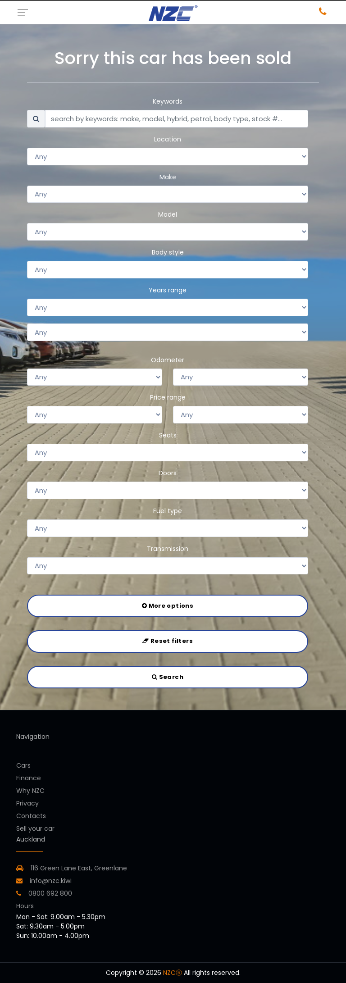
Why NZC (30, 790)
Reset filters (167, 641)
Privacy (27, 803)
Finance (28, 778)
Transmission (167, 548)
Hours (25, 905)
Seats (168, 435)
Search (167, 677)
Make (167, 177)
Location (167, 139)
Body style (168, 252)
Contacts (31, 815)
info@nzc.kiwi (44, 880)
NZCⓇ (172, 972)
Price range (168, 397)
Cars (23, 765)
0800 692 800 (44, 893)
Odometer (167, 359)
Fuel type (167, 510)
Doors (168, 473)
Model (167, 214)
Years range (168, 290)
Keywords (167, 101)
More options (167, 605)
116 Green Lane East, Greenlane (79, 868)
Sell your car (35, 828)
